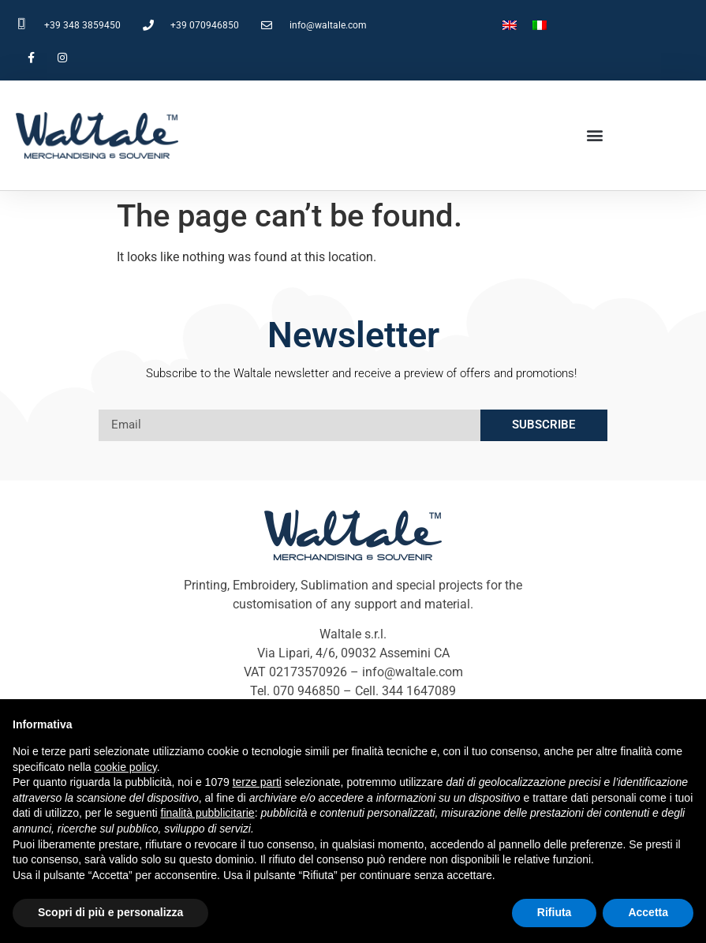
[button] (594, 135)
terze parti (257, 782)
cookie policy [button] (126, 767)
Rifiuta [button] (554, 912)
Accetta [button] (648, 912)
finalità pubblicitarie (208, 812)
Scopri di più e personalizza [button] (110, 912)
